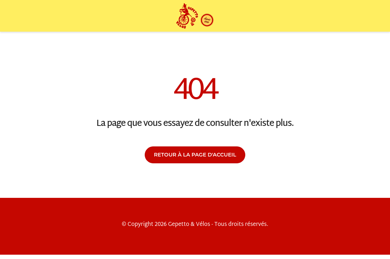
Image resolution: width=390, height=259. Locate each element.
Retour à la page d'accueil (195, 154)
